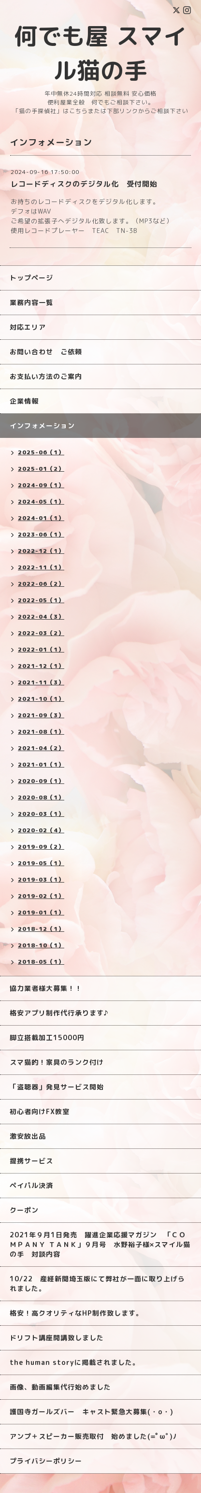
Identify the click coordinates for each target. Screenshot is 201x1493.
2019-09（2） (41, 846)
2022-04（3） (41, 616)
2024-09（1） (41, 485)
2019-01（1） (41, 912)
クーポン (24, 1210)
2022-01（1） (41, 649)
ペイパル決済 (31, 1185)
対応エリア (28, 327)
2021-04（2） (41, 748)
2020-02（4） (41, 830)
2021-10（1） (41, 699)
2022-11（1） (41, 567)
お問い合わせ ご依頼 (46, 351)
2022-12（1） (41, 551)
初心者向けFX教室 (40, 1111)
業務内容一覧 (31, 302)
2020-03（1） (41, 814)
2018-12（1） (41, 929)
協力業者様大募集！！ (46, 988)
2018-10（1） (41, 945)
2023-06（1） (41, 534)
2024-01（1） (41, 518)
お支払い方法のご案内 (46, 376)
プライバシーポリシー (46, 1460)
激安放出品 (28, 1136)
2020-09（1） (41, 781)
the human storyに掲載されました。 (75, 1362)
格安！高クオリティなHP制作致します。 (76, 1313)
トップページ (31, 277)
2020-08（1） (41, 797)
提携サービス (31, 1160)
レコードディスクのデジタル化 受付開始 (84, 184)
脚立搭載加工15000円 (47, 1037)
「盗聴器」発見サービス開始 (57, 1086)
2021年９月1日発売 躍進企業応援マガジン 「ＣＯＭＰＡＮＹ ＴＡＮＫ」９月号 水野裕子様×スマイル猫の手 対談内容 (100, 1244)
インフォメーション (42, 425)
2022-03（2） (41, 633)
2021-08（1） (41, 731)
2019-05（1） (41, 863)
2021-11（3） (41, 682)
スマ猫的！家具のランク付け (57, 1062)
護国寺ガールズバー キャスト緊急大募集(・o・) (91, 1411)
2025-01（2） (41, 468)
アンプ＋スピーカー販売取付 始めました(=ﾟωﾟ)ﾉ (93, 1436)
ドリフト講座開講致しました (57, 1337)
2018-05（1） (41, 961)
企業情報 (24, 401)
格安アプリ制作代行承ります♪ (59, 1012)
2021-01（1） (41, 764)
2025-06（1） (41, 452)
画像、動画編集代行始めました (60, 1387)
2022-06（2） (41, 584)
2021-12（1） (41, 666)
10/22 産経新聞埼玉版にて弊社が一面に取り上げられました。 (97, 1283)
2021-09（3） (41, 715)
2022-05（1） (41, 600)
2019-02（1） (41, 896)
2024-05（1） (41, 501)
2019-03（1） (41, 879)
